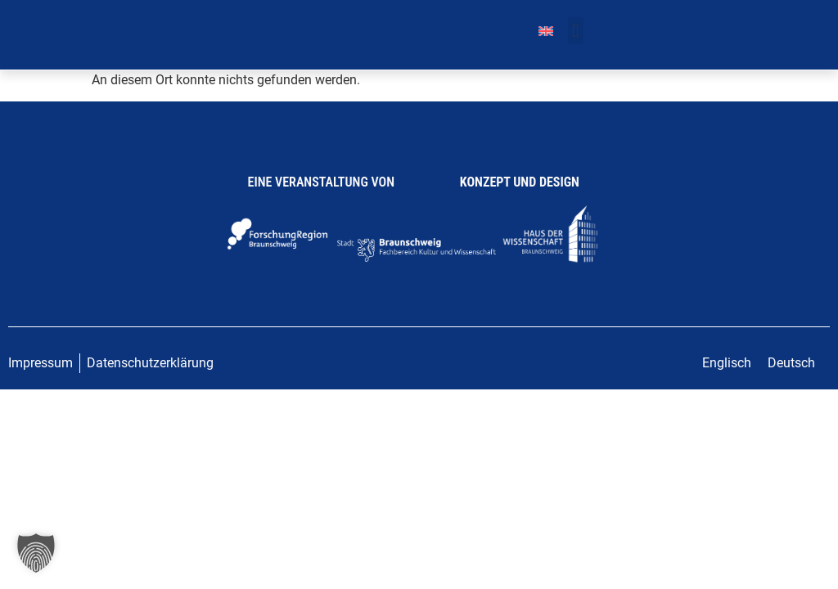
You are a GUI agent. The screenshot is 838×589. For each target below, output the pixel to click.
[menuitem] (545, 31)
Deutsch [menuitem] (791, 363)
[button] (575, 30)
